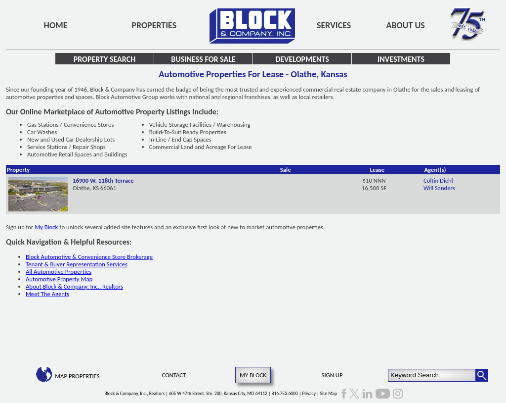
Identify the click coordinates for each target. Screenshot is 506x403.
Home (56, 25)
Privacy (309, 394)
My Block (46, 227)
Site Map (328, 394)
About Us (405, 25)
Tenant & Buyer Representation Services (76, 264)
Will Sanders (439, 188)
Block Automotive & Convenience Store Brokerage (89, 256)
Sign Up (332, 375)
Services (334, 25)
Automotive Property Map (59, 279)
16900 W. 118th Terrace (103, 180)
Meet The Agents (47, 294)
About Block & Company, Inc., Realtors (74, 286)
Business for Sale (203, 59)
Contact (174, 375)
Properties (153, 25)
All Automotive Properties (58, 271)
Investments (401, 59)
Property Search (105, 59)
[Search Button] (481, 375)
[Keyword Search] (432, 375)
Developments (302, 59)
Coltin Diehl (438, 180)
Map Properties (77, 376)
